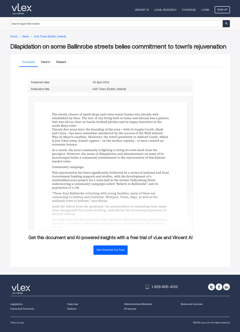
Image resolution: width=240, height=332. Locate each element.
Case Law (72, 304)
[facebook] (219, 287)
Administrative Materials (138, 304)
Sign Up (222, 9)
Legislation (16, 304)
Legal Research (165, 9)
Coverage (189, 9)
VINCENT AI (142, 9)
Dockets (71, 308)
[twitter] (211, 287)
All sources (130, 308)
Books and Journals (191, 304)
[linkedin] (226, 287)
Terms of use (17, 322)
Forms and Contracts (22, 308)
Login (205, 9)
